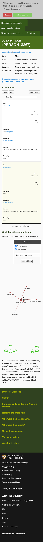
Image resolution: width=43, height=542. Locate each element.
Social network (26, 52)
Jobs (4, 522)
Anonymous (9, 131)
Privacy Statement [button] (12, 9)
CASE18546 (7, 167)
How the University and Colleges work (17, 501)
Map (4, 509)
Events (5, 518)
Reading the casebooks (11, 23)
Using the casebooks (10, 33)
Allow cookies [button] (22, 15)
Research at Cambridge (13, 534)
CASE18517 (7, 105)
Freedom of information (11, 478)
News (4, 514)
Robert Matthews (8, 140)
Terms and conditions (11, 482)
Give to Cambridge (10, 527)
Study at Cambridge (12, 488)
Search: (21, 97)
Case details (16, 52)
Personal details (7, 52)
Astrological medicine (10, 28)
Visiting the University (11, 505)
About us (31, 33)
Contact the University (11, 471)
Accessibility (7, 474)
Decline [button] (8, 15)
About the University (12, 496)
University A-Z (8, 467)
